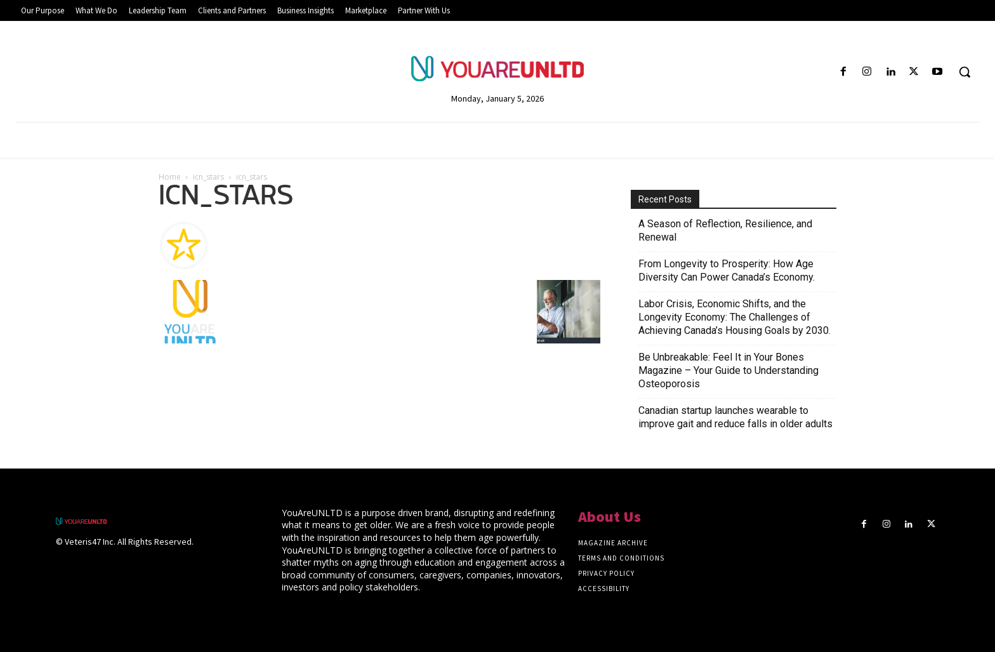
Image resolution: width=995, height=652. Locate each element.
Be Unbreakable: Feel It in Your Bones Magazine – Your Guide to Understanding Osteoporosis (728, 370)
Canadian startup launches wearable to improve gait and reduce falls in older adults (735, 417)
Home (170, 176)
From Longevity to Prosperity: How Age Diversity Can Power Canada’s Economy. (726, 270)
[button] (964, 72)
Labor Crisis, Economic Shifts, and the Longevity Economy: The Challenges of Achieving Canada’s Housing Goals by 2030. (734, 317)
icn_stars (208, 176)
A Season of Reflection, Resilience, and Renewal (725, 230)
